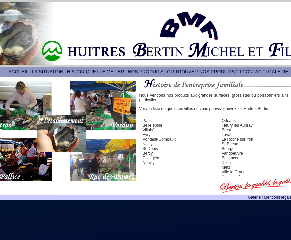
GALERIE (278, 71)
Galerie (255, 197)
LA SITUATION (47, 71)
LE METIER (112, 71)
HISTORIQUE (81, 71)
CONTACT (253, 71)
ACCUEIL (18, 71)
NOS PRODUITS (145, 71)
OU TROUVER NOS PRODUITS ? (203, 71)
